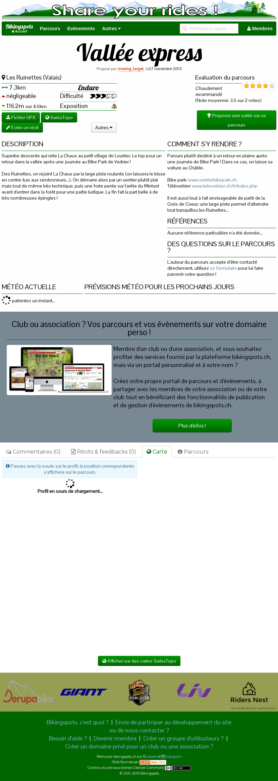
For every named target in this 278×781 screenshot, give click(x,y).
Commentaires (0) (33, 452)
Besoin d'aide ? (68, 738)
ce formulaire (223, 268)
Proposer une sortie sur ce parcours (236, 120)
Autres (111, 28)
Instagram (173, 756)
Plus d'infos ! (192, 425)
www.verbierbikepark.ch (212, 180)
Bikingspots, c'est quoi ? (78, 722)
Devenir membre (115, 738)
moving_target (131, 68)
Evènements (81, 28)
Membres (260, 28)
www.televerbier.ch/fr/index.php (225, 186)
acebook (151, 756)
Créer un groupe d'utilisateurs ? (183, 738)
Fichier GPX (21, 117)
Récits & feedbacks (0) (103, 452)
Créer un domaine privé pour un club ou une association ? (139, 746)
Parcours (50, 28)
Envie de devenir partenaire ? (253, 708)
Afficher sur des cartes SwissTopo (139, 661)
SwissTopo (59, 117)
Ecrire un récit (22, 127)
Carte (157, 452)
